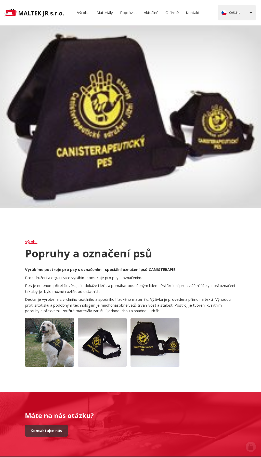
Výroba (31, 241)
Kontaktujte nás (46, 430)
